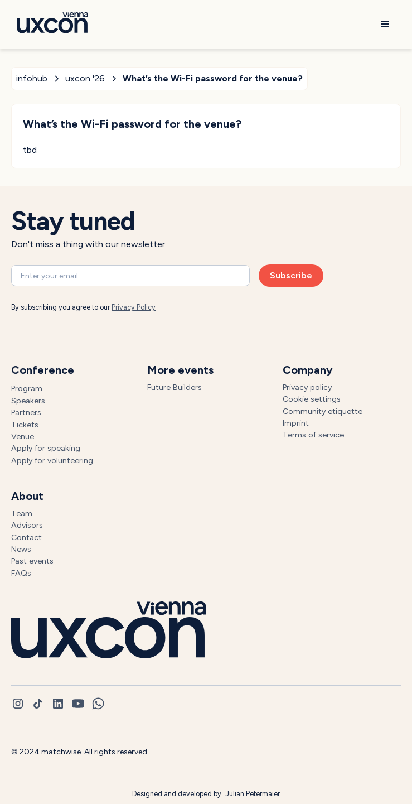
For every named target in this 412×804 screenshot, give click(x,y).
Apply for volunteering (52, 460)
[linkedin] (58, 703)
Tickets (24, 425)
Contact (26, 537)
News (21, 549)
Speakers (28, 401)
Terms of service (313, 435)
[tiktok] (38, 703)
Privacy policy (307, 387)
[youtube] (78, 703)
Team (21, 513)
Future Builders (174, 387)
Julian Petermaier (253, 793)
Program (26, 388)
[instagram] (18, 703)
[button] (385, 24)
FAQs (21, 573)
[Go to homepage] (49, 24)
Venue (22, 436)
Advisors (27, 525)
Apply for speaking (45, 448)
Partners (26, 412)
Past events (32, 561)
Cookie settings (312, 399)
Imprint (296, 423)
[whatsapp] (98, 703)
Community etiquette (322, 411)
